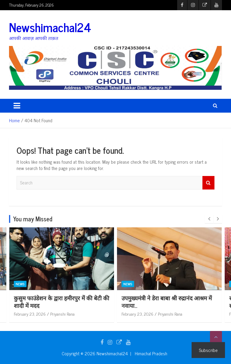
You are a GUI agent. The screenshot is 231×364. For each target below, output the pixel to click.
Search (208, 183)
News (20, 284)
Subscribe (208, 350)
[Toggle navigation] (17, 106)
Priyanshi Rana (62, 313)
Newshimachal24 (50, 27)
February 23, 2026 (30, 313)
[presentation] (209, 219)
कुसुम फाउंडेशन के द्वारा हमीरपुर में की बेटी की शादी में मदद (61, 301)
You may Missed (32, 219)
